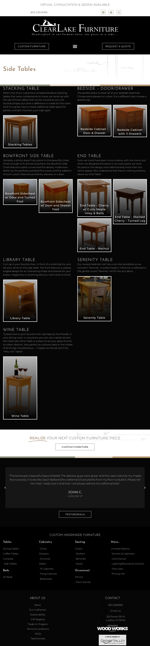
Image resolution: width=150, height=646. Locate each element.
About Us (37, 598)
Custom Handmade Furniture (75, 535)
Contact (112, 598)
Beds (6, 570)
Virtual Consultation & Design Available (75, 4)
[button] (74, 46)
